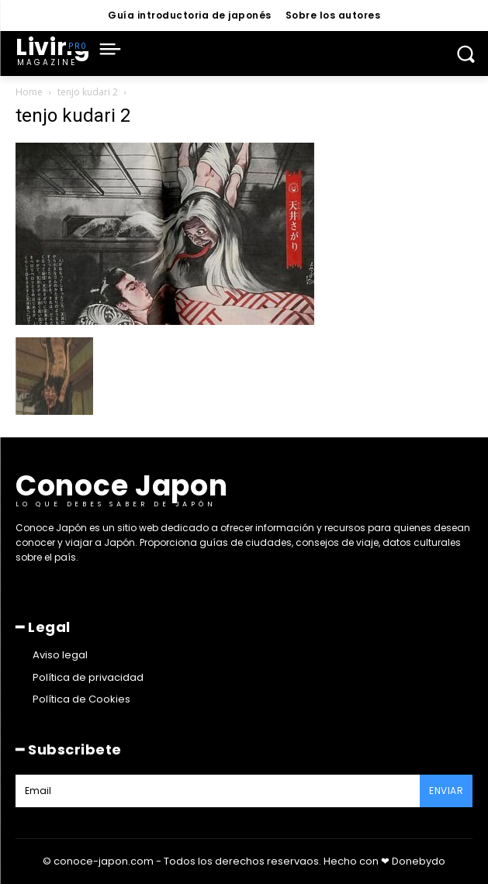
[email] (218, 791)
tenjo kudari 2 (87, 91)
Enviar (446, 790)
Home (29, 91)
